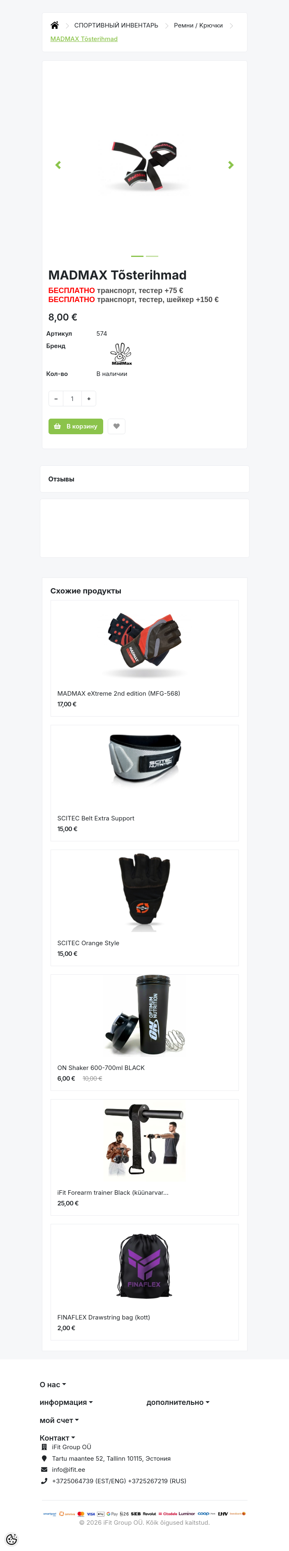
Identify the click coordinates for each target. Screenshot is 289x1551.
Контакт (54, 1438)
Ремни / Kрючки (199, 25)
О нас (50, 1384)
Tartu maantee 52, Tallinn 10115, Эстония (111, 1458)
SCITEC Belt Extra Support (96, 818)
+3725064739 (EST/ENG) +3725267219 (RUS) (119, 1481)
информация (63, 1402)
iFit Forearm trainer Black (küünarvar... (113, 1192)
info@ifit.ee (69, 1469)
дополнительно (175, 1402)
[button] (58, 165)
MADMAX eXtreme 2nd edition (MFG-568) (119, 693)
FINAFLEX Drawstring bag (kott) (104, 1317)
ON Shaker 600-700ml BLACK (101, 1068)
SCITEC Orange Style (89, 943)
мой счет (56, 1420)
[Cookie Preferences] (11, 1539)
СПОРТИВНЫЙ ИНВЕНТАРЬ (117, 25)
